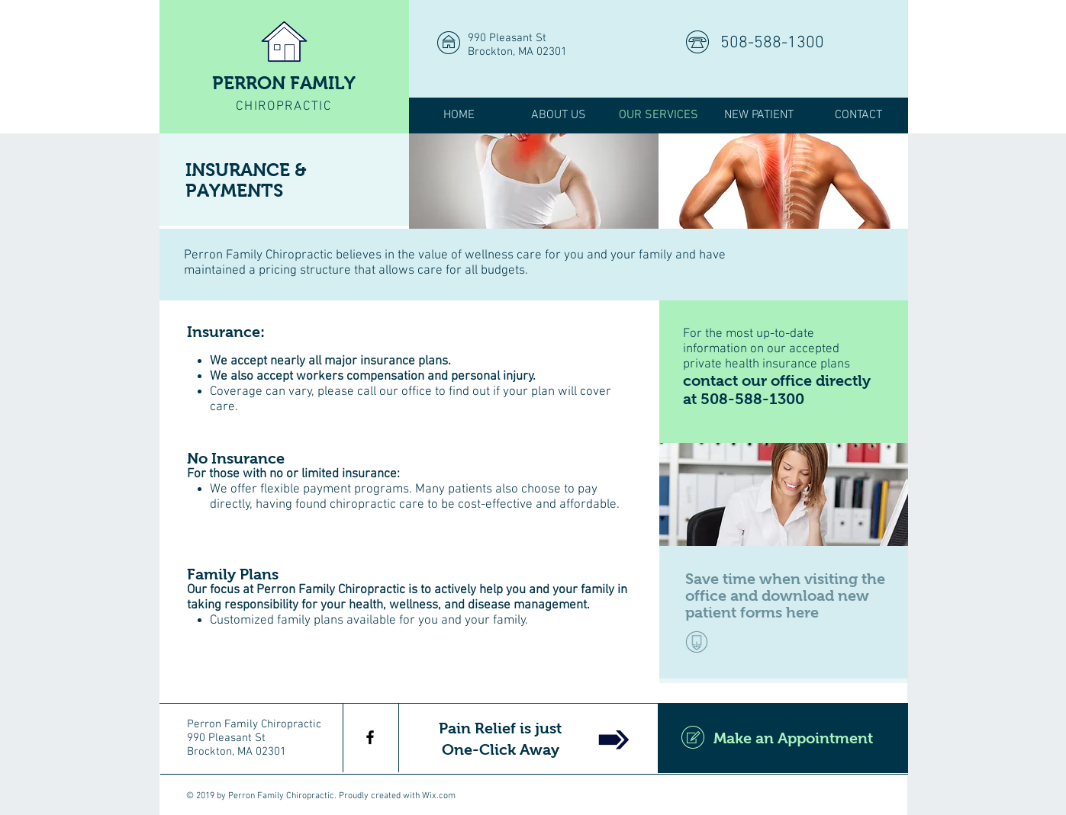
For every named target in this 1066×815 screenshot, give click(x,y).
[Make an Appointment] (783, 738)
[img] (534, 181)
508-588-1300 (772, 43)
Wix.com (439, 796)
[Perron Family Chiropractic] (370, 737)
